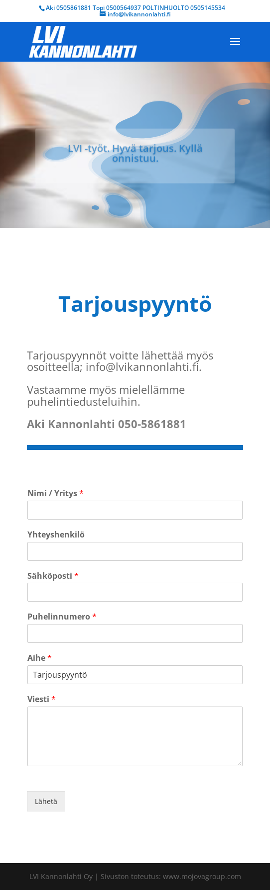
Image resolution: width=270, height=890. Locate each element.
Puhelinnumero (62, 617)
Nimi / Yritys (55, 493)
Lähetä (46, 801)
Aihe (39, 658)
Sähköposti (53, 576)
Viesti (41, 699)
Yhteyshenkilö (56, 535)
